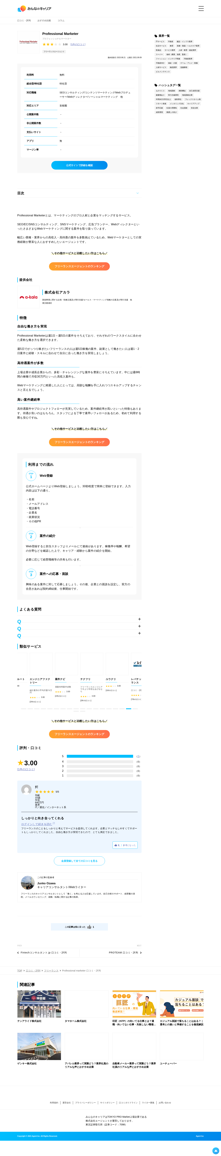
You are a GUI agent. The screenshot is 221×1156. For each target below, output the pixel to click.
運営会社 (67, 1102)
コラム (61, 20)
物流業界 (173, 67)
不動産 (170, 41)
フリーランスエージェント (54, 51)
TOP (19, 970)
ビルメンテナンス (163, 72)
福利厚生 (178, 99)
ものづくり (160, 91)
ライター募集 (148, 1102)
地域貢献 (171, 91)
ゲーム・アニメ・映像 (189, 63)
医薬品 (158, 50)
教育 (171, 46)
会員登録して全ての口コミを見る (79, 861)
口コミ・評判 (24, 20)
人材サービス (161, 67)
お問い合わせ (165, 1102)
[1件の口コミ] (77, 44)
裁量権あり (160, 95)
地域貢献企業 (187, 95)
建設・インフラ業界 (184, 41)
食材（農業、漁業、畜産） (176, 54)
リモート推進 (161, 104)
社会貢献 (183, 108)
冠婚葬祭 (183, 67)
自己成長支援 (194, 91)
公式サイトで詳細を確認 (79, 165)
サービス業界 (170, 50)
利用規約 (54, 1102)
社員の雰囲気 (171, 108)
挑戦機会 (182, 91)
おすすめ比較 (44, 20)
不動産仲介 (160, 63)
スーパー (159, 54)
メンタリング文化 (177, 104)
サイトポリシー (107, 1102)
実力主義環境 (173, 95)
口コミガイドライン (128, 1102)
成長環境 (159, 112)
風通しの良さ (171, 112)
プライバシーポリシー (85, 1102)
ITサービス (160, 41)
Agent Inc (200, 1136)
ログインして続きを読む (36, 824)
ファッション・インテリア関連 (168, 59)
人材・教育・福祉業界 (187, 50)
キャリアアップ (193, 104)
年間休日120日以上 (163, 99)
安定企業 (194, 108)
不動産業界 (188, 59)
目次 (20, 193)
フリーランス (51, 970)
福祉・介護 (172, 63)
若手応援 (159, 108)
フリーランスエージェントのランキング (79, 266)
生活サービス (161, 46)
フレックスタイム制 (193, 99)
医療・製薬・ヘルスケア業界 (188, 46)
